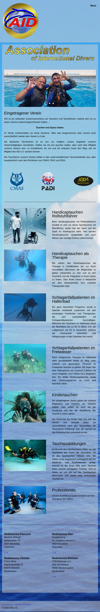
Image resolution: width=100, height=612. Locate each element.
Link (6, 552)
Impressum (7, 604)
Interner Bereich (23, 604)
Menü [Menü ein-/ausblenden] (93, 6)
